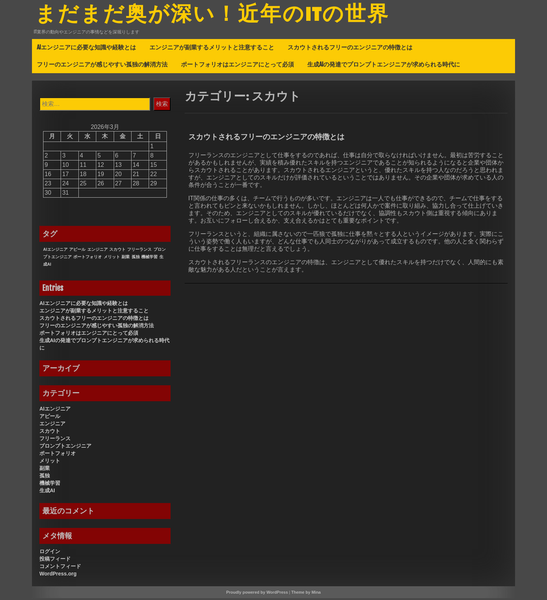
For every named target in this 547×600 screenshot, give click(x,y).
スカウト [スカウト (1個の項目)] (117, 251)
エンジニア (52, 425)
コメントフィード (60, 568)
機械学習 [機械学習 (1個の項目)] (149, 258)
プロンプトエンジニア (65, 448)
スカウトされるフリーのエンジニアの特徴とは (350, 49)
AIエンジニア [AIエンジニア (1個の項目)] (55, 251)
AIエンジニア (55, 410)
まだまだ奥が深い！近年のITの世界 (224, 16)
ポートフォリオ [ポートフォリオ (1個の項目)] (87, 258)
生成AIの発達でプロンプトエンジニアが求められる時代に (383, 66)
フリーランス (55, 440)
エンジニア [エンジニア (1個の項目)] (97, 251)
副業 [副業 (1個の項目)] (126, 258)
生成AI (47, 492)
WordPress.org (58, 575)
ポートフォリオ (57, 455)
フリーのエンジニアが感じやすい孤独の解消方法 (102, 66)
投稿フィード (55, 561)
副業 (44, 470)
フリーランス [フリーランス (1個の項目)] (139, 251)
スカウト (49, 433)
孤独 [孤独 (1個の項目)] (136, 258)
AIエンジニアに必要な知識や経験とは (86, 49)
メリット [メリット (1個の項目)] (112, 258)
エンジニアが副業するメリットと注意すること (211, 49)
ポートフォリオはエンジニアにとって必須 (237, 66)
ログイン (49, 553)
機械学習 (49, 485)
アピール (49, 418)
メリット (49, 463)
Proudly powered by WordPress (257, 594)
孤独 (44, 477)
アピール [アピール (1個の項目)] (77, 251)
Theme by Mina (306, 594)
